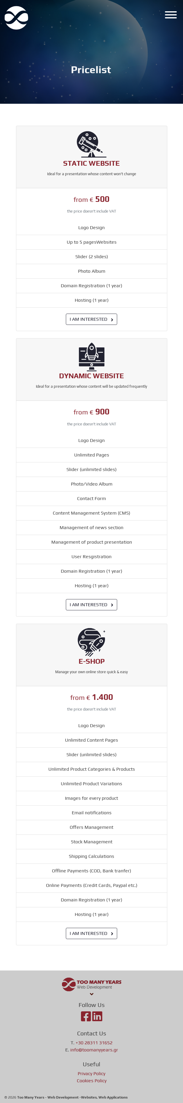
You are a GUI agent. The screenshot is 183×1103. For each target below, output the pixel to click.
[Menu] (169, 15)
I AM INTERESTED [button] (91, 319)
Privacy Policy (91, 1073)
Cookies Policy (91, 1080)
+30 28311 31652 (94, 1042)
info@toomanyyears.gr (94, 1050)
